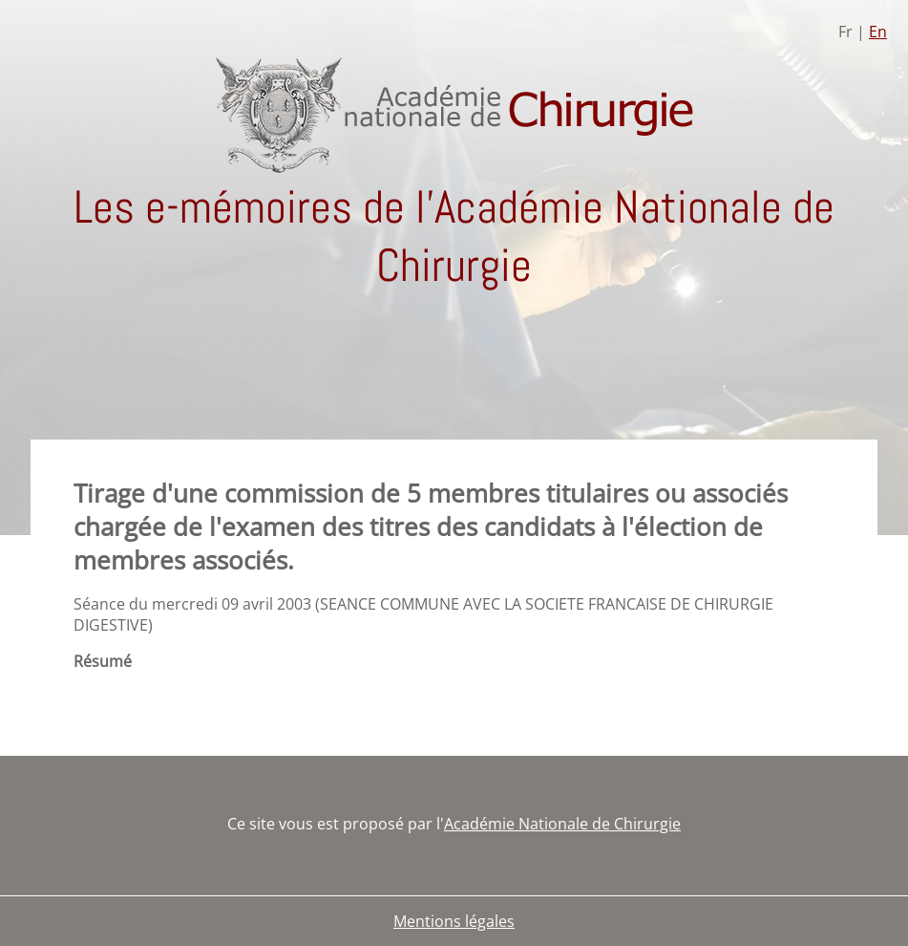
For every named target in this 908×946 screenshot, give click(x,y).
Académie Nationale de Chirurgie (562, 823)
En (878, 31)
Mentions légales (454, 921)
